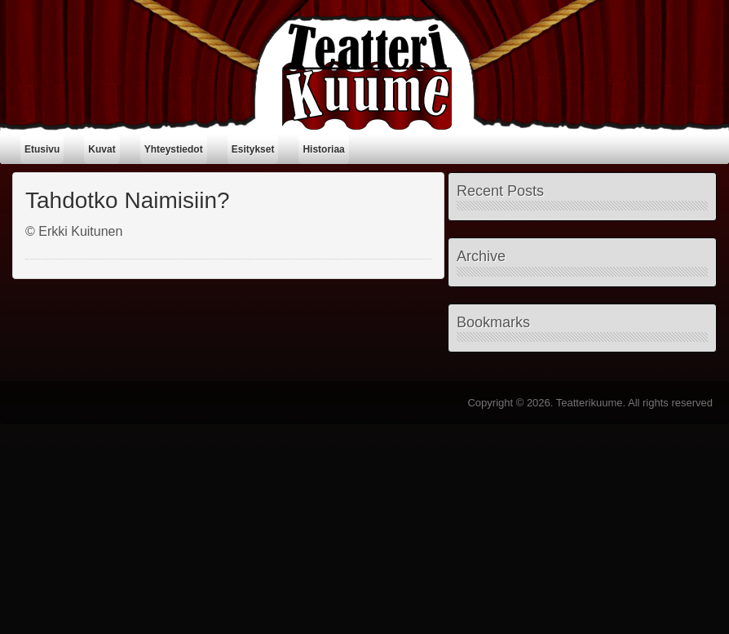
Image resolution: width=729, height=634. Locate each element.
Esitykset (253, 149)
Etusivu (42, 149)
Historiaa (323, 149)
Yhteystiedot (173, 149)
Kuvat (101, 149)
